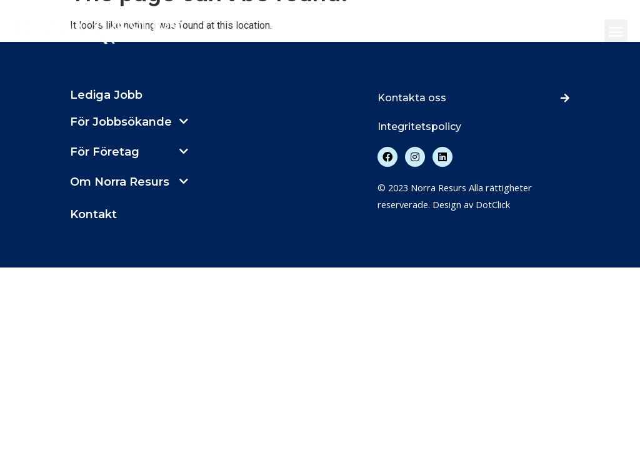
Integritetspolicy (419, 126)
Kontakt (93, 214)
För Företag (104, 152)
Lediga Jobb (106, 95)
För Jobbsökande (121, 122)
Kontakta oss (412, 98)
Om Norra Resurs (119, 182)
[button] (616, 31)
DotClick (493, 204)
